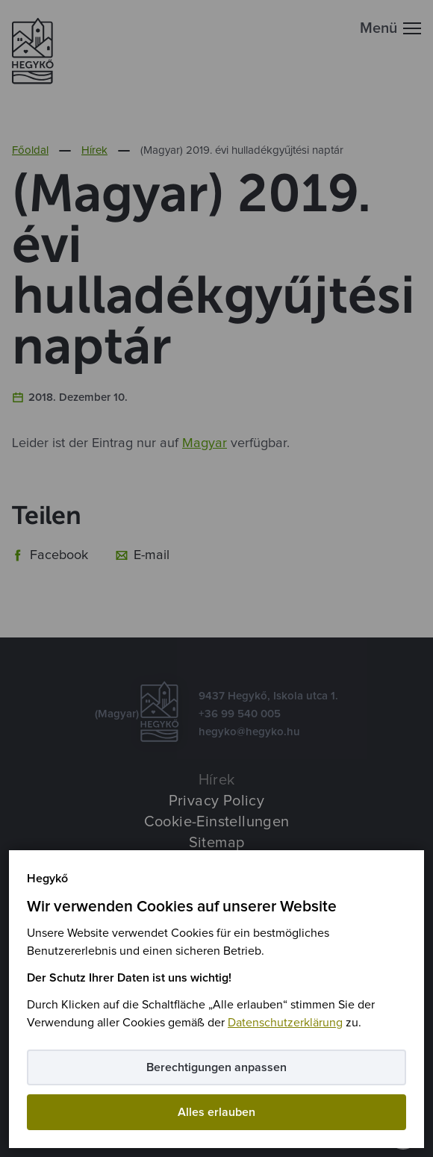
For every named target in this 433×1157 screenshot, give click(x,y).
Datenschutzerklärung (285, 1023)
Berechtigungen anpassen (216, 1067)
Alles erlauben (216, 1112)
